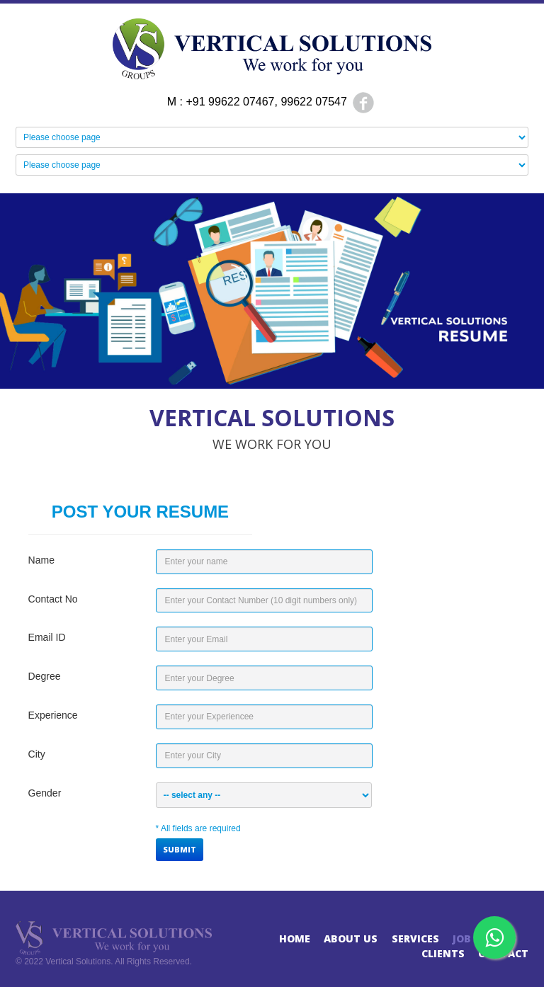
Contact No (53, 599)
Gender (45, 793)
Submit (179, 849)
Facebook (363, 102)
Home (294, 938)
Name (41, 560)
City (36, 754)
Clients (443, 953)
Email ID (47, 637)
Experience (53, 715)
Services (415, 938)
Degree (44, 676)
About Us (351, 938)
